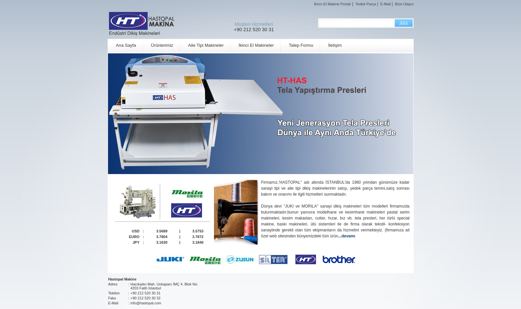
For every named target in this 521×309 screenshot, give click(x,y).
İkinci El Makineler (256, 45)
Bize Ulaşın (404, 4)
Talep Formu (301, 45)
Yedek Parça (365, 4)
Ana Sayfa (126, 45)
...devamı (346, 236)
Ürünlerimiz (162, 45)
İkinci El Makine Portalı (332, 4)
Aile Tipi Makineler (206, 45)
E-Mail (385, 4)
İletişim (335, 45)
